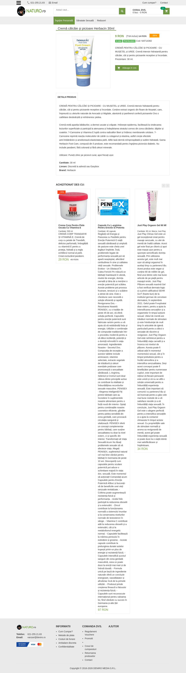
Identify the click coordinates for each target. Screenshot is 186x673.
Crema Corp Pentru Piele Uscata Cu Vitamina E (71, 226)
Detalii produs (67, 97)
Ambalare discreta (67, 643)
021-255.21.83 (36, 2)
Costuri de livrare (66, 639)
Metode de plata (66, 635)
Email (53, 2)
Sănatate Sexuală (85, 20)
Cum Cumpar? (65, 631)
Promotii (89, 638)
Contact (164, 2)
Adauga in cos (129, 68)
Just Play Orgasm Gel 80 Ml (151, 225)
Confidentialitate (66, 646)
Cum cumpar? (149, 2)
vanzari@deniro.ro (36, 637)
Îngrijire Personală (64, 20)
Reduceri (101, 20)
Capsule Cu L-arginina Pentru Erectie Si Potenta (111, 226)
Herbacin (71, 170)
